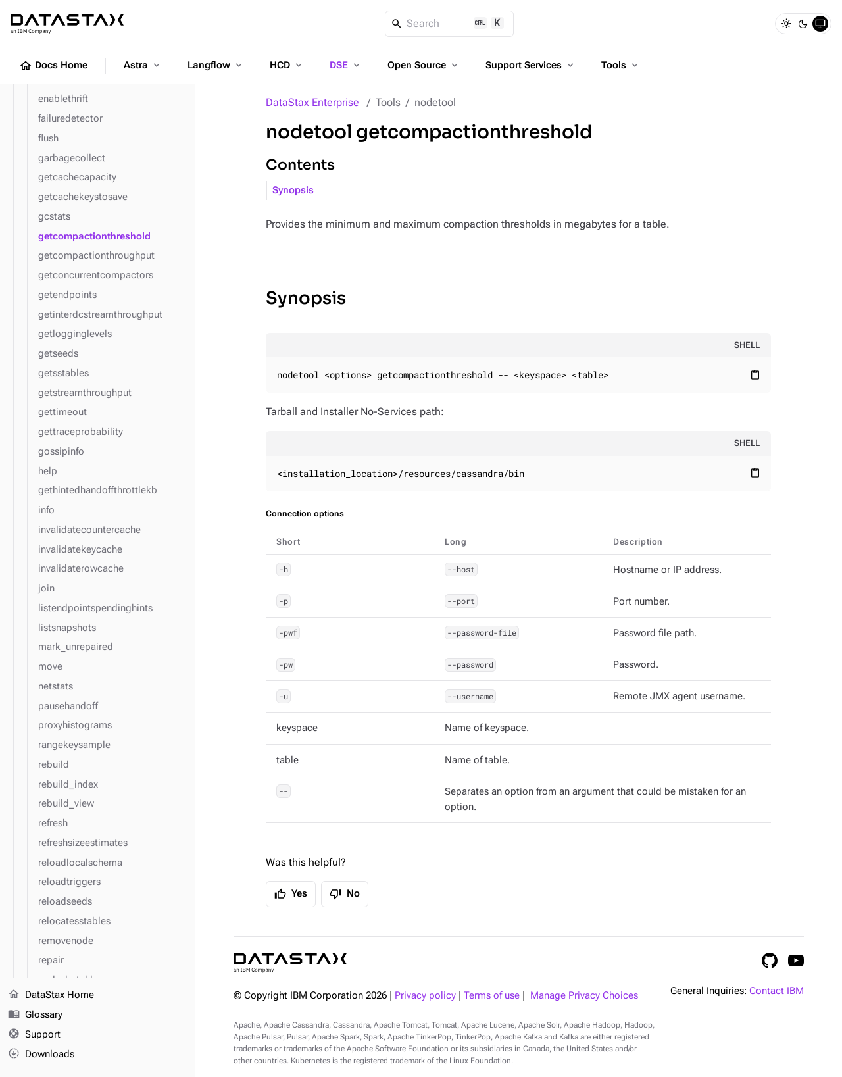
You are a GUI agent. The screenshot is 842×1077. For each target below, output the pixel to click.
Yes (290, 894)
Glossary (35, 1015)
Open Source (423, 65)
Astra (143, 65)
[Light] (786, 24)
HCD (287, 65)
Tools (621, 65)
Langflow (216, 65)
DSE (346, 65)
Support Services (530, 65)
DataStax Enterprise (312, 102)
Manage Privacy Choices (584, 995)
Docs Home (53, 65)
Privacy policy (425, 995)
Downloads (41, 1054)
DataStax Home (51, 995)
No (345, 894)
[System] (820, 24)
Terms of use (492, 995)
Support (34, 1035)
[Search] (449, 24)
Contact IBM (776, 991)
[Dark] (803, 24)
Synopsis (293, 190)
